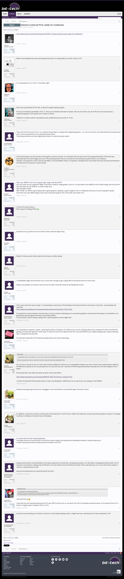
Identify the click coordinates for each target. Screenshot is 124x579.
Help (112, 553)
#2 (120, 68)
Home (5, 14)
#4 (120, 120)
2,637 (13, 530)
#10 (119, 266)
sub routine (7, 401)
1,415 (13, 75)
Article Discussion (14, 27)
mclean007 (7, 341)
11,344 (12, 50)
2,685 (13, 371)
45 (13, 248)
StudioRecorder (8, 474)
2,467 (13, 223)
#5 (120, 142)
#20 (119, 523)
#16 (119, 423)
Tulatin (6, 425)
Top (118, 553)
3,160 (13, 430)
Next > (16, 29)
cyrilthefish (7, 500)
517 (13, 174)
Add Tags (8, 540)
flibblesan (6, 94)
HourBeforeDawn (8, 525)
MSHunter (7, 218)
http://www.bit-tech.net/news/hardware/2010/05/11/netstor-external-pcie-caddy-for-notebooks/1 (49, 34)
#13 (119, 340)
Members (27, 14)
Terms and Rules (111, 577)
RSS (120, 553)
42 (13, 199)
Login (119, 14)
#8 (120, 217)
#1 (120, 43)
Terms (5, 564)
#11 (119, 290)
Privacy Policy (119, 577)
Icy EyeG (6, 168)
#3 (120, 92)
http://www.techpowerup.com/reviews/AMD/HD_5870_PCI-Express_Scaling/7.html (44, 377)
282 (13, 406)
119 (13, 149)
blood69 (6, 194)
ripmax (6, 267)
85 (13, 481)
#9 (120, 241)
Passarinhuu (7, 450)
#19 (119, 508)
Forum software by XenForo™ (14, 577)
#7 (120, 195)
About (5, 560)
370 (13, 273)
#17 (119, 448)
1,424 (13, 99)
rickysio (6, 292)
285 (13, 124)
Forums (12, 14)
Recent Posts (14, 17)
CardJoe (25, 27)
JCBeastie (7, 119)
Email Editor (6, 563)
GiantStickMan (8, 143)
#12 (119, 320)
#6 (120, 166)
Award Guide (7, 561)
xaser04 (6, 365)
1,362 (13, 505)
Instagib (6, 70)
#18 (119, 474)
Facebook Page (7, 567)
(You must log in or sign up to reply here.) (111, 537)
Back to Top (6, 568)
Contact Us (107, 553)
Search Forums (6, 17)
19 (13, 455)
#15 (119, 399)
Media (19, 14)
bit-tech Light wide (7, 553)
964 (13, 297)
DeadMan (6, 243)
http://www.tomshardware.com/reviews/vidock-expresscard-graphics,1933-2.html (44, 309)
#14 (119, 383)
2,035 (13, 346)
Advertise (6, 566)
